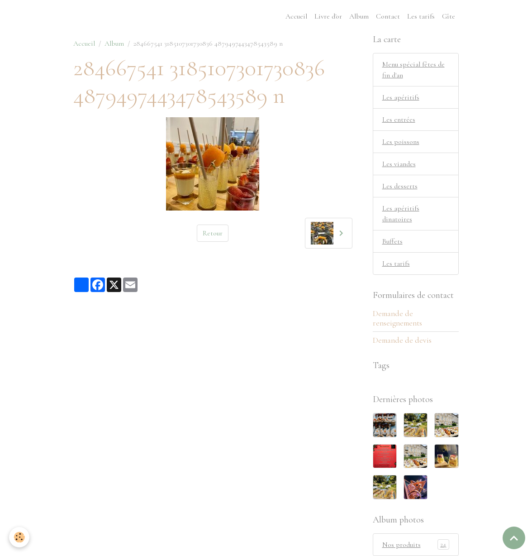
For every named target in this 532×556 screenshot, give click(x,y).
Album (359, 16)
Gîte (448, 16)
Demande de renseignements (397, 318)
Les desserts (400, 186)
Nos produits (416, 544)
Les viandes (399, 163)
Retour (213, 233)
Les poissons (400, 141)
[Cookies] (19, 537)
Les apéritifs (400, 97)
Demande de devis (402, 340)
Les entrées (398, 119)
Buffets (392, 241)
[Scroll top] (514, 538)
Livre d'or (328, 16)
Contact (388, 16)
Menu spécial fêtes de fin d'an (413, 70)
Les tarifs (421, 16)
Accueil (296, 16)
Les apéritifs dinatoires (400, 214)
